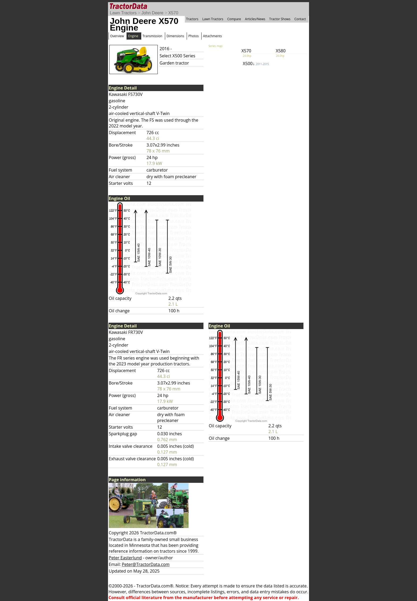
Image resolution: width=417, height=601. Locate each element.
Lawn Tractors (123, 13)
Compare (234, 19)
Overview (117, 36)
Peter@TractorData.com (145, 564)
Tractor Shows (279, 19)
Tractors (192, 19)
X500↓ (256, 63)
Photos (193, 36)
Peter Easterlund (125, 558)
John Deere (152, 13)
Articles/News (255, 19)
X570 (173, 13)
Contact (300, 19)
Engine (133, 36)
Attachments (212, 36)
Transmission (152, 36)
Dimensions (175, 36)
